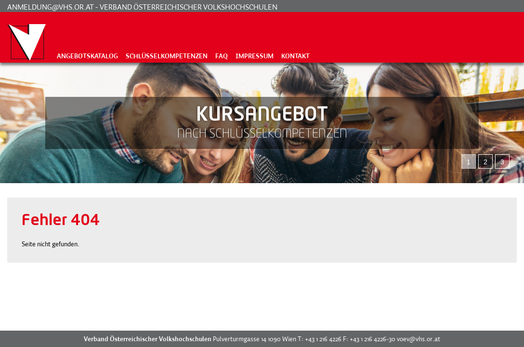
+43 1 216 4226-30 (372, 338)
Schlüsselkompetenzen (167, 56)
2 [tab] (485, 162)
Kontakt (295, 56)
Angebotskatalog (87, 56)
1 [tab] (469, 162)
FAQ (221, 56)
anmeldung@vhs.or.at (50, 7)
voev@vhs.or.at (418, 338)
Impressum (255, 56)
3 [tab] (502, 162)
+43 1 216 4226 (323, 338)
